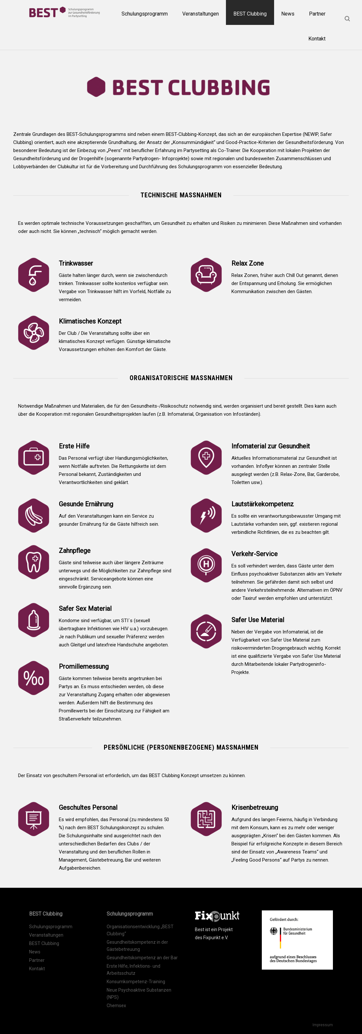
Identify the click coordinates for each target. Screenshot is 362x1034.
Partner (317, 14)
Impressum (323, 1025)
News (287, 14)
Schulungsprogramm (145, 14)
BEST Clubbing (250, 14)
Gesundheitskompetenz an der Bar (142, 957)
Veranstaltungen (200, 14)
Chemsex (116, 1005)
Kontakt (316, 39)
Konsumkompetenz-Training (136, 981)
